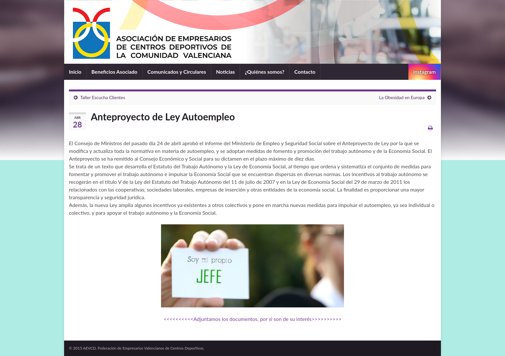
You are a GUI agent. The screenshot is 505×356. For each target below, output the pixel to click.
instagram (424, 72)
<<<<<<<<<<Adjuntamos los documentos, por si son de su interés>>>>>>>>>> (253, 319)
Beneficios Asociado (114, 72)
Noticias (225, 72)
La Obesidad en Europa (402, 97)
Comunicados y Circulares (177, 72)
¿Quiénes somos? (264, 72)
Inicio (75, 72)
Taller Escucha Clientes (102, 97)
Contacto (304, 72)
